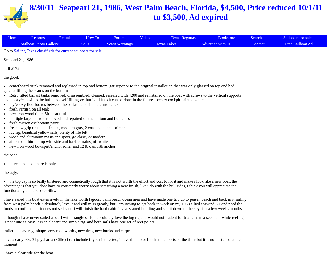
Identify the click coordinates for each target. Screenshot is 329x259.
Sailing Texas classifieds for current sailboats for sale (58, 51)
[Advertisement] (165, 32)
